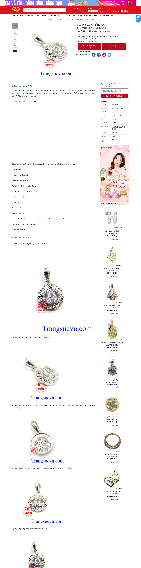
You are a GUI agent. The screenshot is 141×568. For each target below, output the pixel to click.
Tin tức (101, 11)
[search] (63, 10)
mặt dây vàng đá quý (27, 244)
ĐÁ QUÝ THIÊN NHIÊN (84, 16)
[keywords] (41, 10)
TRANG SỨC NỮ (30, 16)
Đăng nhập (114, 11)
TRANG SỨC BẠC (54, 16)
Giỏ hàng (125, 11)
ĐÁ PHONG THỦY (108, 16)
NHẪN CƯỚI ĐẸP (42, 16)
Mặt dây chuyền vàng (42, 244)
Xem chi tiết (114, 239)
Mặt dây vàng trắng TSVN (22, 86)
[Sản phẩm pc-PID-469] (114, 173)
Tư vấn (138, 19)
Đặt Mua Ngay (89, 46)
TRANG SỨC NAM (18, 16)
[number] (85, 41)
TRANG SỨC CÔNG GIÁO (68, 16)
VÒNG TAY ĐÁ (97, 16)
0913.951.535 (114, 46)
